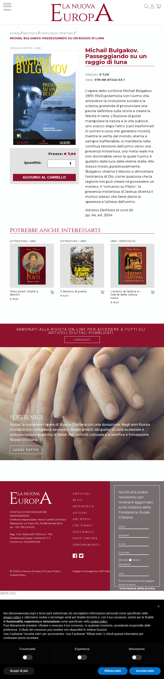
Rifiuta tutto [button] (113, 670)
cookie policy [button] (98, 621)
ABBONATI (82, 339)
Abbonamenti (86, 545)
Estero (136, 559)
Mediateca (83, 506)
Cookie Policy (18, 575)
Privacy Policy (51, 571)
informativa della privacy (137, 588)
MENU (7, 7)
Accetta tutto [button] (145, 670)
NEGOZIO (30, 33)
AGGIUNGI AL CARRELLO (44, 177)
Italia (125, 559)
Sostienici (83, 532)
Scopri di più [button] (19, 670)
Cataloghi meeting (56, 33)
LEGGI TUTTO (26, 449)
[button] (158, 606)
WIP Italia (104, 571)
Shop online (85, 538)
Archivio (82, 519)
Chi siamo (83, 525)
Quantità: (32, 163)
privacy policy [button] (12, 617)
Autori (80, 513)
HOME (15, 33)
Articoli (81, 494)
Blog (78, 500)
